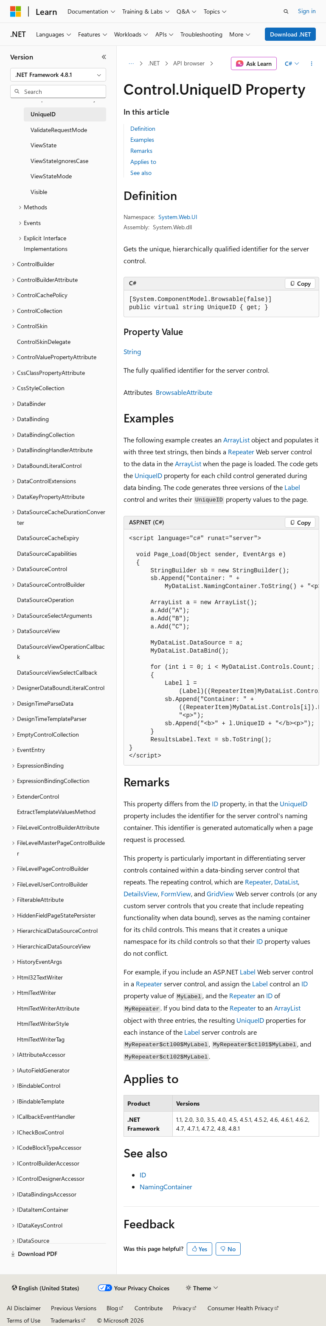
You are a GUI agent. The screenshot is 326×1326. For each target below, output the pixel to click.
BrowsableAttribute (184, 392)
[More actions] (311, 63)
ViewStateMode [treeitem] (51, 176)
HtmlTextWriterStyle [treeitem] (43, 1023)
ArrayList (236, 439)
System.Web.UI (177, 217)
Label (292, 487)
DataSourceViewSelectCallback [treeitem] (57, 672)
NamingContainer (166, 1186)
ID (215, 803)
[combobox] (58, 75)
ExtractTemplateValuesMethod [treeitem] (56, 812)
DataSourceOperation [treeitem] (45, 600)
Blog (112, 1308)
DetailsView (141, 893)
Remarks (141, 150)
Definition (142, 128)
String (132, 351)
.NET (154, 63)
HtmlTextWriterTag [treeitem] (41, 1039)
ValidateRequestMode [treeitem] (59, 130)
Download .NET (290, 34)
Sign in (307, 11)
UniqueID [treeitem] (43, 114)
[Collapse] (104, 57)
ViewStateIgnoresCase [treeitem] (59, 161)
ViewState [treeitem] (43, 145)
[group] (221, 647)
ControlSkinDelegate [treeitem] (43, 342)
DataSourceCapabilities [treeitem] (47, 553)
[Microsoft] (15, 11)
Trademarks (65, 1320)
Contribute (149, 1308)
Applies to (143, 162)
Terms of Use (23, 1320)
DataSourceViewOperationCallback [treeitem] (61, 651)
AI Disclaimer (24, 1308)
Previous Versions (73, 1308)
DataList (286, 881)
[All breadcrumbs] (131, 63)
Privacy (182, 1308)
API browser (189, 63)
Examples (142, 139)
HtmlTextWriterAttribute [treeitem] (48, 1008)
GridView (220, 893)
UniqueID (148, 475)
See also (141, 173)
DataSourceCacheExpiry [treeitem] (48, 538)
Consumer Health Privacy (240, 1308)
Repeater (241, 451)
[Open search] (286, 11)
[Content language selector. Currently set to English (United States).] (45, 1288)
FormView (176, 893)
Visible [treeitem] (39, 192)
